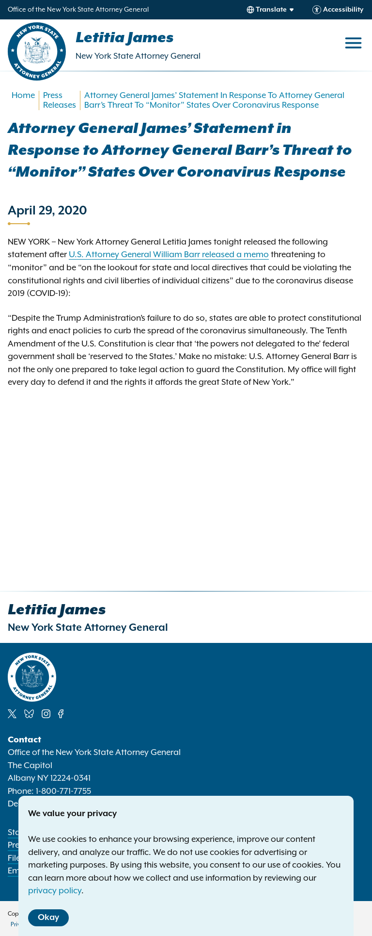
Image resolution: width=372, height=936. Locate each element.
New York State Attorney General (138, 56)
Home (23, 95)
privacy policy (54, 891)
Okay (48, 917)
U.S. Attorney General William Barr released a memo (169, 255)
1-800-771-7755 (63, 791)
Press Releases (59, 100)
